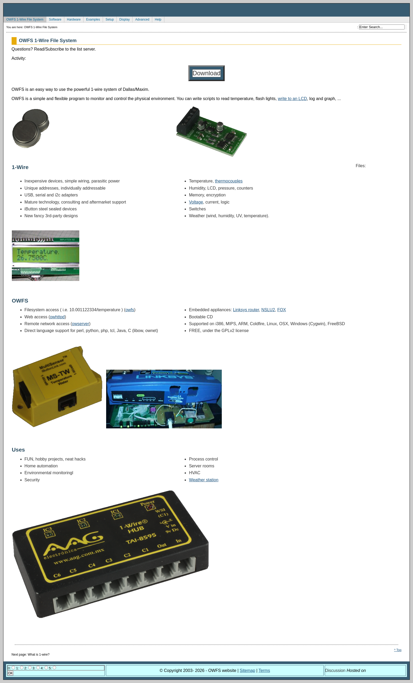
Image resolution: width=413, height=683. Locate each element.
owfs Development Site (206, 10)
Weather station (203, 480)
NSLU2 (268, 310)
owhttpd (57, 317)
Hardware (72, 19)
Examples (91, 19)
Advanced (140, 19)
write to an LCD (292, 98)
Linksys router (246, 310)
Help (156, 19)
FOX (281, 310)
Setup (108, 19)
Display (123, 19)
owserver (80, 323)
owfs (129, 310)
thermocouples (229, 181)
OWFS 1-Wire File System (23, 19)
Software (53, 19)
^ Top (397, 650)
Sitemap (247, 670)
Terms (264, 670)
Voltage (196, 202)
